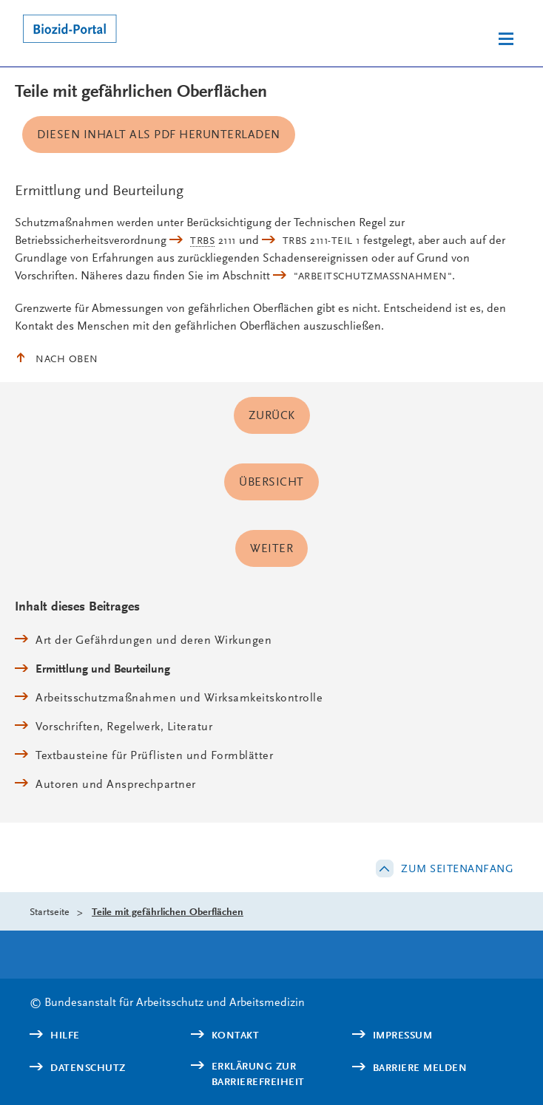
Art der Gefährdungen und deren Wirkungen (154, 640)
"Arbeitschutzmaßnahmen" (373, 276)
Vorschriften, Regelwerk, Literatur (124, 726)
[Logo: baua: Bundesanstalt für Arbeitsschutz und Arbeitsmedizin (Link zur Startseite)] (130, 31)
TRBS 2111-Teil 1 (321, 240)
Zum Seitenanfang (457, 868)
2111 (213, 240)
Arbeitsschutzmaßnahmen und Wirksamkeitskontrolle (179, 697)
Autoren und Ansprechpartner (116, 784)
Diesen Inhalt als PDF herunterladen (158, 134)
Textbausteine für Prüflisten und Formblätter (154, 755)
